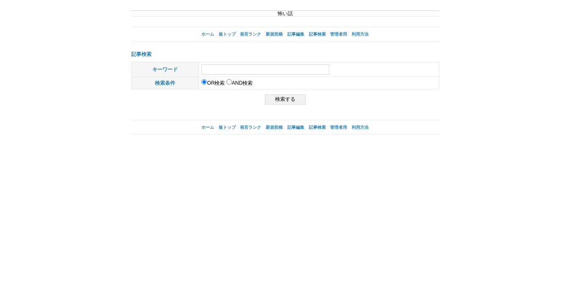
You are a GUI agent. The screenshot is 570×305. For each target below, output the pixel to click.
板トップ (227, 34)
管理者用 (338, 34)
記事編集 (295, 34)
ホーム (207, 34)
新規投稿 (274, 34)
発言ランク (250, 34)
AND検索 (239, 83)
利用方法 (360, 34)
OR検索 (213, 83)
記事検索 (317, 34)
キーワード (165, 69)
